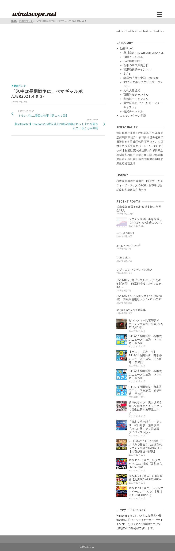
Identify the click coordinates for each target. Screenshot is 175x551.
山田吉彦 (132, 159)
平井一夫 (154, 181)
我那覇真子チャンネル (137, 69)
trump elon (123, 257)
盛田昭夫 (130, 181)
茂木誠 (137, 150)
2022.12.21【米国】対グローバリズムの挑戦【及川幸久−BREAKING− (146, 463)
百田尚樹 (144, 137)
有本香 (129, 141)
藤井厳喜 (155, 137)
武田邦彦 (121, 133)
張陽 (154, 133)
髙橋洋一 (133, 137)
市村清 (142, 189)
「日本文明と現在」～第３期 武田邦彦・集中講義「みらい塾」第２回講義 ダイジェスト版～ (145, 427)
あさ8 (126, 73)
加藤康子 (121, 159)
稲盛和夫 (121, 189)
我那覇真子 (144, 133)
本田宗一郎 (142, 181)
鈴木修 (120, 181)
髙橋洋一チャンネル (136, 98)
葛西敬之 (132, 189)
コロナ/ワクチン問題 (133, 115)
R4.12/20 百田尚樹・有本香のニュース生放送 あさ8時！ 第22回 (145, 374)
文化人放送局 (131, 90)
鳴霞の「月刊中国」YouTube (140, 78)
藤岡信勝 (143, 159)
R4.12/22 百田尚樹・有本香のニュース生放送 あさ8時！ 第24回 (145, 339)
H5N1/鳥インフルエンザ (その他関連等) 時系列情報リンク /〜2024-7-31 (139, 297)
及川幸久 (132, 133)
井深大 (144, 185)
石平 (146, 141)
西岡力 (140, 154)
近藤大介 (147, 150)
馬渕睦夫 (121, 154)
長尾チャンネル (133, 111)
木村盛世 (127, 150)
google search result (128, 245)
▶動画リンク (18, 85)
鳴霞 (124, 137)
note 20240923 (125, 233)
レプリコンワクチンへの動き (134, 269)
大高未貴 (130, 146)
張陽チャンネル (133, 57)
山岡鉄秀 (138, 141)
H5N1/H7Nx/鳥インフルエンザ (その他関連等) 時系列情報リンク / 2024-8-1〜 (139, 283)
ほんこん (155, 141)
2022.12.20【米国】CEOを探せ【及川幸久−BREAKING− (146, 477)
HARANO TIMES (132, 61)
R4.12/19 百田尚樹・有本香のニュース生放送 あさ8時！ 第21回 (145, 390)
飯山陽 (148, 154)
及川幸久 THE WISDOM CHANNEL (143, 52)
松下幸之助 (155, 185)
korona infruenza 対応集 (131, 310)
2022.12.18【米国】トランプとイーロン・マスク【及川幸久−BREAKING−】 (146, 491)
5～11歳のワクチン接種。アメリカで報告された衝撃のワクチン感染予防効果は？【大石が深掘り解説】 (146, 446)
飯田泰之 (158, 150)
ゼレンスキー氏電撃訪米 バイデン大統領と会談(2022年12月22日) (146, 324)
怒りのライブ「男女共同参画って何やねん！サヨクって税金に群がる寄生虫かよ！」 (145, 408)
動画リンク (127, 48)
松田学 (131, 154)
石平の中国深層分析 (136, 65)
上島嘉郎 (158, 154)
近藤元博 (130, 163)
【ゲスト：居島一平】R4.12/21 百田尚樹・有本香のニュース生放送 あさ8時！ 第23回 (145, 357)
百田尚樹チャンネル (136, 94)
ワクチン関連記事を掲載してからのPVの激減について (145, 220)
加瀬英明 (154, 159)
